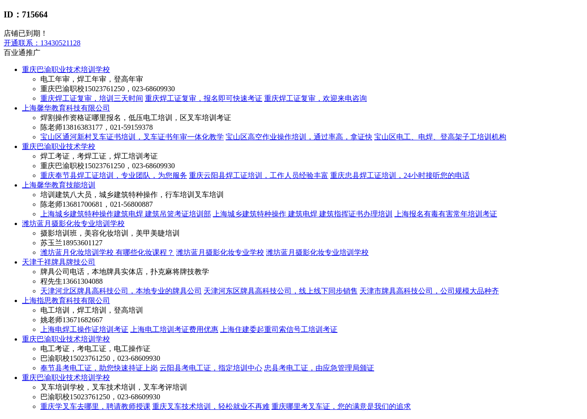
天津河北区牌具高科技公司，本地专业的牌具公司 (121, 291)
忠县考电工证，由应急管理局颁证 (319, 368)
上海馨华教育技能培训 (58, 185)
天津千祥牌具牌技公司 (58, 262)
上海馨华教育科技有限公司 (66, 108)
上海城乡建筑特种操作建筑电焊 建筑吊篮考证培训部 (125, 214)
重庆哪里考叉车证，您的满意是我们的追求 (341, 406)
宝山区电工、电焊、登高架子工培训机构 (440, 137)
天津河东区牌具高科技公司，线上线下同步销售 (281, 291)
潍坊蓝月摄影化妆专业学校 (220, 252)
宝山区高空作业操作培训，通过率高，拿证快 (299, 137)
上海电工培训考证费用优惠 (174, 329)
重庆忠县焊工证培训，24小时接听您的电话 (400, 175)
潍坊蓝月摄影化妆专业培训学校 (73, 223)
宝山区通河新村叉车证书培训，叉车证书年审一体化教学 (132, 137)
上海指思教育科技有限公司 (66, 300)
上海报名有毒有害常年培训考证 (445, 214)
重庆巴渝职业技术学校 (58, 146)
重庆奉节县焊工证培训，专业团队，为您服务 (113, 175)
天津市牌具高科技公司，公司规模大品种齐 (429, 291)
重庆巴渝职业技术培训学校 (66, 69)
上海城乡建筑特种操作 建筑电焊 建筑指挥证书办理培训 (303, 214)
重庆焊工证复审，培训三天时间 (91, 98)
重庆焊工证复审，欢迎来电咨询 (315, 98)
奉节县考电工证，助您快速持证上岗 (99, 368)
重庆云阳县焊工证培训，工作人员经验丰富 (258, 175)
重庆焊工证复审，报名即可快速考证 (203, 98)
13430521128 (42, 43)
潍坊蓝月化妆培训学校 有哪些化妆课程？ (107, 252)
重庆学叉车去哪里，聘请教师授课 (95, 406)
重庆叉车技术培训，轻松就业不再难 (211, 406)
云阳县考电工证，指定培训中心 (211, 368)
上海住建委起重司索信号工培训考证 (279, 329)
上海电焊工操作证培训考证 (84, 329)
